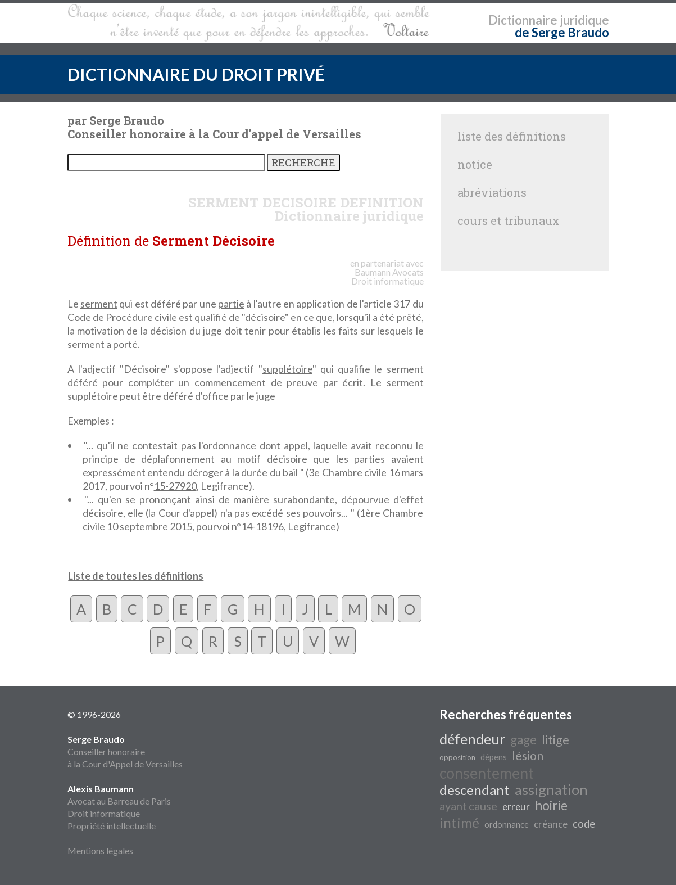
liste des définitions (511, 136)
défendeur (472, 738)
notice (474, 164)
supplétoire (287, 369)
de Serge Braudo (562, 32)
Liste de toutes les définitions (135, 576)
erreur (516, 806)
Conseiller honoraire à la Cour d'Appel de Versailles (125, 751)
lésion (527, 755)
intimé (459, 822)
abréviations (492, 192)
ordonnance (506, 824)
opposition (457, 757)
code (584, 824)
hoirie (551, 805)
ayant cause (468, 805)
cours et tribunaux (508, 220)
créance (551, 824)
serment (98, 303)
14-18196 (262, 526)
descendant (474, 790)
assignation (551, 789)
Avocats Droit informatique (387, 276)
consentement (486, 773)
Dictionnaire (522, 20)
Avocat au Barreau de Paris (119, 801)
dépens (493, 757)
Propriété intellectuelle (111, 825)
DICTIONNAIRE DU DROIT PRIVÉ (196, 74)
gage (523, 739)
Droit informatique (103, 813)
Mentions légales (100, 850)
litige (555, 740)
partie (231, 303)
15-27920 (175, 486)
